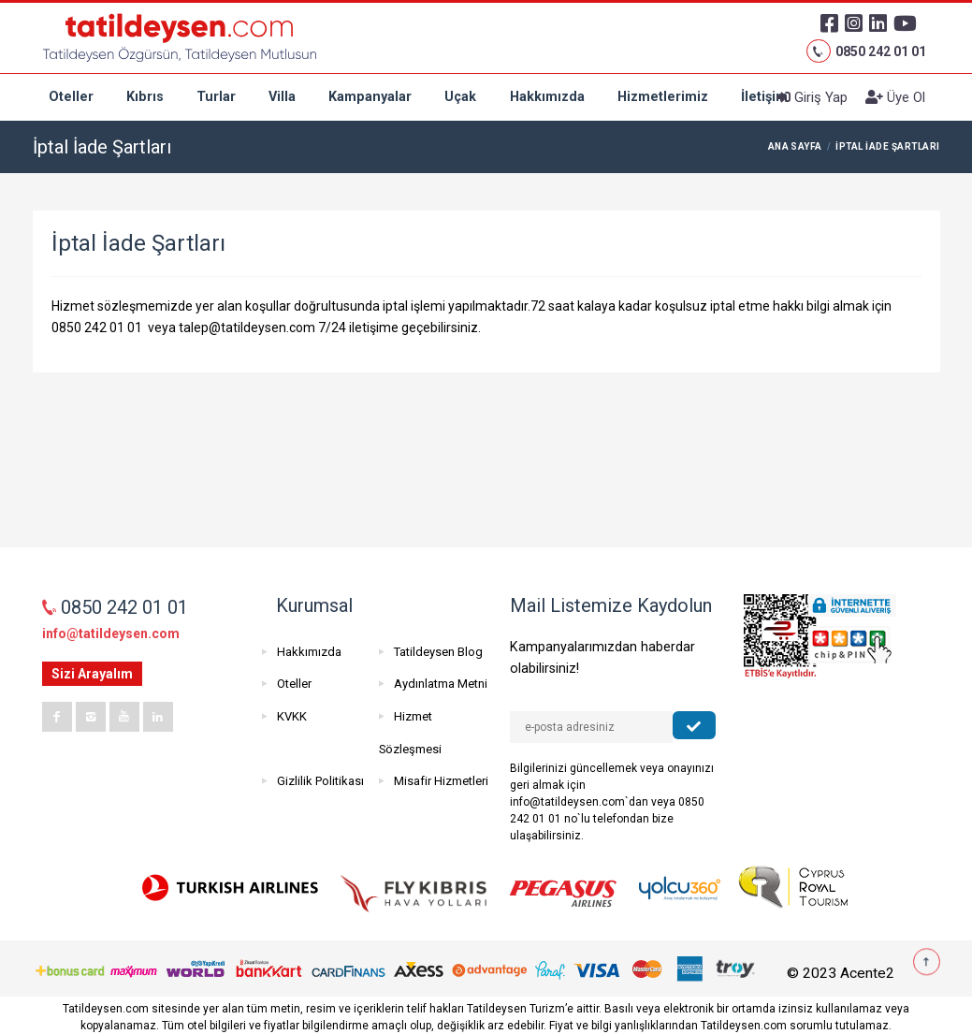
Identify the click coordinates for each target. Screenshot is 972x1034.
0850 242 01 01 (865, 51)
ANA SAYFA (795, 146)
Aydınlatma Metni (440, 684)
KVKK (292, 716)
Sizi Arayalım (92, 673)
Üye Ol (895, 97)
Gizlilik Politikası (320, 781)
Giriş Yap (812, 97)
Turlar (216, 97)
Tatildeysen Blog (438, 652)
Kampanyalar (370, 97)
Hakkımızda (547, 97)
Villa (282, 97)
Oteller (71, 97)
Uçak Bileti (460, 105)
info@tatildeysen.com (111, 633)
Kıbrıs (145, 97)
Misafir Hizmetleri (441, 781)
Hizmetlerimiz (662, 97)
